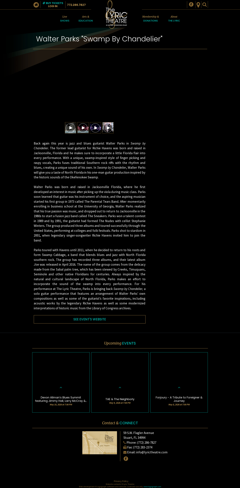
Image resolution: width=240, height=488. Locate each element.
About (174, 19)
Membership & (150, 19)
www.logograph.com (152, 486)
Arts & (86, 19)
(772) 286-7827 (146, 442)
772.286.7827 (76, 5)
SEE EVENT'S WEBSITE (89, 319)
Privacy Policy (121, 481)
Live (64, 19)
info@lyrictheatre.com (152, 452)
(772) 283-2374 (142, 447)
